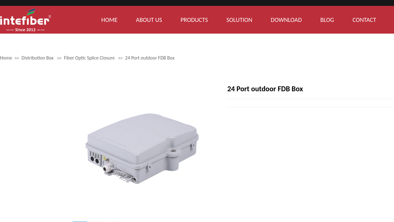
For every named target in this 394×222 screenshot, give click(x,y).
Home (6, 58)
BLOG (327, 19)
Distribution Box (38, 58)
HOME (109, 19)
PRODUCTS (194, 19)
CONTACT (364, 19)
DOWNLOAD (286, 19)
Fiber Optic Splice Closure (89, 58)
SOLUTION (239, 19)
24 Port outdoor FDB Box (150, 58)
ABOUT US (149, 19)
